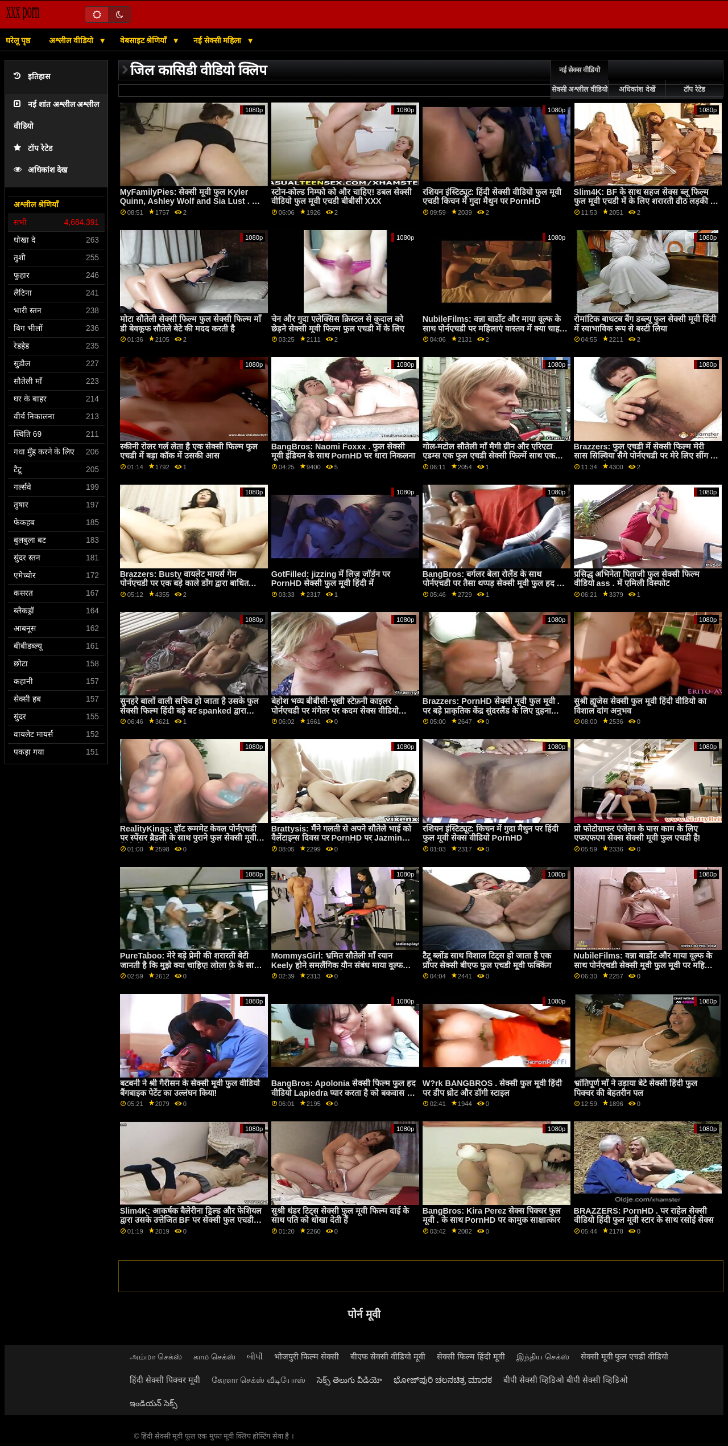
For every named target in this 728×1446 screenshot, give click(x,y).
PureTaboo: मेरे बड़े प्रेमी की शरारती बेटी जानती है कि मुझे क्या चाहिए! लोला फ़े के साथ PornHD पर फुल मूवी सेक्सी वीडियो (189, 965)
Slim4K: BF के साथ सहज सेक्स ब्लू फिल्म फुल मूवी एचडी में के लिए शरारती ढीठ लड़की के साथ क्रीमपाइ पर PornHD (645, 201)
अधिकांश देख (40, 170)
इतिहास (32, 76)
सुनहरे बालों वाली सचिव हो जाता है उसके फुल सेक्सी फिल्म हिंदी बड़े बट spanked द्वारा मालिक (189, 710)
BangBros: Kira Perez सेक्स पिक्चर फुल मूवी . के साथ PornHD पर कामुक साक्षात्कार (492, 1215)
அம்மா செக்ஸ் (156, 1356)
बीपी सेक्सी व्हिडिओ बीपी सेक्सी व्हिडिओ (565, 1379)
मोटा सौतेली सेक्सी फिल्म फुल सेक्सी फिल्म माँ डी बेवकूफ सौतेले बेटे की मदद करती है (190, 323)
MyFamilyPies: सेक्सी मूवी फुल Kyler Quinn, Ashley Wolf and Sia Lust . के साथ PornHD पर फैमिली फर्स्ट (189, 201)
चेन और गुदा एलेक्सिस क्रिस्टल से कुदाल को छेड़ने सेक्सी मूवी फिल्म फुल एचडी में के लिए (337, 323)
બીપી (255, 1356)
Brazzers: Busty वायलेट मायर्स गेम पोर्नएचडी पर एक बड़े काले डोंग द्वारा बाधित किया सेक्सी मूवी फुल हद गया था (184, 583)
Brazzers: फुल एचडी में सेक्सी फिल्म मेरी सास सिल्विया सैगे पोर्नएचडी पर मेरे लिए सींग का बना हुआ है (646, 456)
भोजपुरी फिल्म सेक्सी (306, 1356)
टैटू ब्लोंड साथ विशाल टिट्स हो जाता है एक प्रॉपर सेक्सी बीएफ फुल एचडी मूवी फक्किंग (487, 960)
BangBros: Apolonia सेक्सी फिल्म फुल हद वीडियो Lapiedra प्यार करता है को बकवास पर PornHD (343, 1093)
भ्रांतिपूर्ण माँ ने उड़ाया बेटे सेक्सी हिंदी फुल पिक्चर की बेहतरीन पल (635, 1088)
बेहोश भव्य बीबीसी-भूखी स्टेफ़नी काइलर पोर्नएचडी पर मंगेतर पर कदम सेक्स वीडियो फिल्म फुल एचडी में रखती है (335, 710)
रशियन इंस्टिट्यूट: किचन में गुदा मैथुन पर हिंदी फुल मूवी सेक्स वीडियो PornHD (491, 833)
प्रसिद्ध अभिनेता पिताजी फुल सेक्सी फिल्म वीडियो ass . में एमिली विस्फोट (637, 579)
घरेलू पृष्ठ (18, 40)
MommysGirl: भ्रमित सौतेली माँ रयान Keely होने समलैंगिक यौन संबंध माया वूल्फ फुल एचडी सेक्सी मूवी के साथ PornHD (337, 965)
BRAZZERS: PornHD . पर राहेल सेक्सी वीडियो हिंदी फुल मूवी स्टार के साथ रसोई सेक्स (644, 1215)
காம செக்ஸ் (214, 1356)
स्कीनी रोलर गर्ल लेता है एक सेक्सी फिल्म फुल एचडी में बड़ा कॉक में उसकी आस (189, 451)
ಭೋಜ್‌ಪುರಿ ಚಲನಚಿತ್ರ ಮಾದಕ (443, 1379)
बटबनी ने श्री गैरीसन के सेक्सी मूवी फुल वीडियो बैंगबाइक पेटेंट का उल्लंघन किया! (190, 1088)
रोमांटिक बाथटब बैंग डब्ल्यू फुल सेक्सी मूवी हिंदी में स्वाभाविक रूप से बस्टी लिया (645, 323)
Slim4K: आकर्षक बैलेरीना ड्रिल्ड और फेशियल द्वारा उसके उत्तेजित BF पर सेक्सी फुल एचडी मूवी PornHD (191, 1220)
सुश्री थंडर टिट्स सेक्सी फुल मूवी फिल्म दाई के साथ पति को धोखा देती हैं (340, 1215)
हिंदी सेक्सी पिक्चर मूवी (165, 1379)
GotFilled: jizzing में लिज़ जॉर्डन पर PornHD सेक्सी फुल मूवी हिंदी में (331, 579)
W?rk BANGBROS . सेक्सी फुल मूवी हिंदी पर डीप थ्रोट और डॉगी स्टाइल (492, 1088)
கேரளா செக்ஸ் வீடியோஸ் (258, 1379)
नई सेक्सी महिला (218, 40)
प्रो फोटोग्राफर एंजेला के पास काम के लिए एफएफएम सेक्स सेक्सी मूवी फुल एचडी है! (637, 833)
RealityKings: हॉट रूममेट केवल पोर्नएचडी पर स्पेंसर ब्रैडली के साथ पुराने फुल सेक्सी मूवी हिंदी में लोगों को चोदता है (188, 838)
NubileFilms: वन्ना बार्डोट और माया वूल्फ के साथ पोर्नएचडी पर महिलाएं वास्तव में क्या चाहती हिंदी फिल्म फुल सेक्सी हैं (494, 328)
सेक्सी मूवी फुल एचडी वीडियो (625, 1356)
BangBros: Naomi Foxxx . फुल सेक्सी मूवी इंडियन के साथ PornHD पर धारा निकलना (343, 451)
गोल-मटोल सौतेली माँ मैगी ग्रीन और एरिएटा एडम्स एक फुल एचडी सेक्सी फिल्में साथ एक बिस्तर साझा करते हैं (489, 456)
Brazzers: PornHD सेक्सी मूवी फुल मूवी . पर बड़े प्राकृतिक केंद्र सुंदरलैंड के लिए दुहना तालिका (491, 710)
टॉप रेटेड (33, 148)
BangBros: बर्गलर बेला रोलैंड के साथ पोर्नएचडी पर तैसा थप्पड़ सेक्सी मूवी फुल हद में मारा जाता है (492, 583)
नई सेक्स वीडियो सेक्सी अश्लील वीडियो (579, 79)
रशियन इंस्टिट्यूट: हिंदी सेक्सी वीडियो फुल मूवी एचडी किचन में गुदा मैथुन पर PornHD (492, 196)
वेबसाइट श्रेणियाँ (144, 40)
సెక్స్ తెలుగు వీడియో (349, 1379)
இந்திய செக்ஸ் (542, 1356)
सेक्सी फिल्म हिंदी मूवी (471, 1356)
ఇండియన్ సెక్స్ (153, 1403)
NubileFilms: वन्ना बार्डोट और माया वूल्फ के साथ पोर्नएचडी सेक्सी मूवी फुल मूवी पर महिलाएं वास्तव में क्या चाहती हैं (645, 965)
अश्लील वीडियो (72, 40)
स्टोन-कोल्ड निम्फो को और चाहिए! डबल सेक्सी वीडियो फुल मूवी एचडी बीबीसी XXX (341, 196)
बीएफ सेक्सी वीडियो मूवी (387, 1356)
